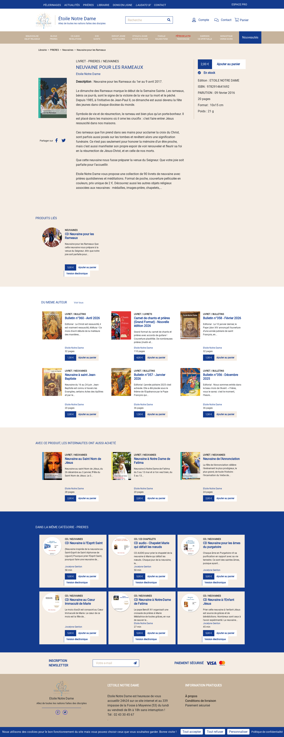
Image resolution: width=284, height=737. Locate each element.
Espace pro (239, 4)
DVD (97, 36)
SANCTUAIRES (118, 39)
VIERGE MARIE (226, 39)
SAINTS (96, 39)
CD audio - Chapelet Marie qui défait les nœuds (151, 545)
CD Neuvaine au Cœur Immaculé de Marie (80, 601)
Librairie (103, 5)
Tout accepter (191, 732)
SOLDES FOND (161, 39)
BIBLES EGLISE (32, 36)
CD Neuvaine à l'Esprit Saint (83, 543)
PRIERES (53, 39)
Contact (160, 5)
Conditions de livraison (200, 701)
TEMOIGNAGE (183, 39)
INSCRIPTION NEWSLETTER (58, 663)
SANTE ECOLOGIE (140, 39)
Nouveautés (250, 37)
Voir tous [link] (78, 302)
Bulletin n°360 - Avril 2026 (82, 318)
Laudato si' (143, 5)
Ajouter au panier (228, 64)
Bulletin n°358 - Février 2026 (222, 318)
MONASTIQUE (226, 36)
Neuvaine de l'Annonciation (221, 459)
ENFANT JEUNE (118, 36)
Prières (88, 5)
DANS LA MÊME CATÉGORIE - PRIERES (62, 527)
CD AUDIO (75, 36)
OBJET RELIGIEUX (32, 39)
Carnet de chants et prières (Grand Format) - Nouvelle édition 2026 (152, 322)
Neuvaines (67, 50)
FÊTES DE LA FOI (183, 36)
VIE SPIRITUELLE (205, 39)
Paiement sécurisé (197, 705)
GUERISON (204, 36)
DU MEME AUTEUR (62, 302)
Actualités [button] (72, 5)
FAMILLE (161, 36)
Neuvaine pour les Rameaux (91, 50)
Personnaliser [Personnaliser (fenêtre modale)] (238, 732)
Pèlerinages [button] (52, 5)
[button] (40, 97)
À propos (191, 696)
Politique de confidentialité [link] (267, 731)
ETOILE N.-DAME (140, 36)
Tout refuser (215, 732)
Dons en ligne (122, 5)
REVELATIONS (75, 39)
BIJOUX (53, 36)
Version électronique (77, 273)
